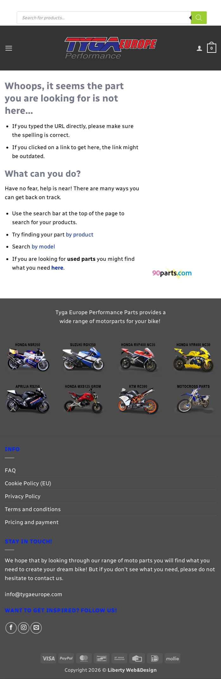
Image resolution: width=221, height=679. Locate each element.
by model (43, 246)
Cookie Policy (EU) (28, 483)
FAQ (74, 5)
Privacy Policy (23, 496)
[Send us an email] (145, 5)
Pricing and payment (104, 5)
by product (79, 234)
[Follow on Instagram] (138, 5)
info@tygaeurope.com (33, 594)
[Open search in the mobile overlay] (112, 18)
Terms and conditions (33, 509)
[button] (9, 48)
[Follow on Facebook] (132, 5)
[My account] (199, 49)
